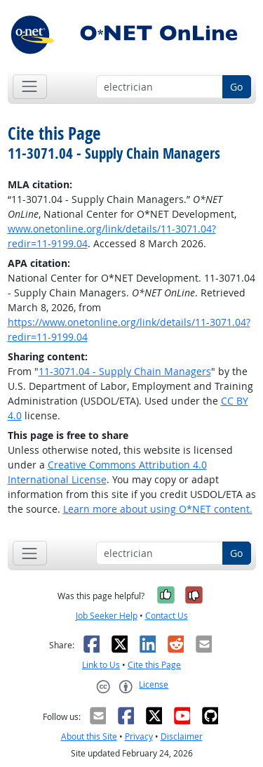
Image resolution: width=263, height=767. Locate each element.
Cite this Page (154, 665)
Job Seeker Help (106, 616)
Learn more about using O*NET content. (157, 509)
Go (236, 86)
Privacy (139, 736)
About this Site (89, 736)
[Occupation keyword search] (159, 87)
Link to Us (101, 665)
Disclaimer (182, 736)
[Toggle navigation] (30, 86)
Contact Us (166, 616)
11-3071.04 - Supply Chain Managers (125, 371)
